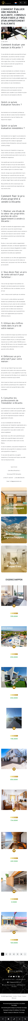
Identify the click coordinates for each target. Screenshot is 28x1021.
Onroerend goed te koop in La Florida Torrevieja (14, 1007)
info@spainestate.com (15, 982)
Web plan (14, 998)
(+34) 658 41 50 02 (9, 979)
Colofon (15, 996)
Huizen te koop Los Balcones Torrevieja (14, 1012)
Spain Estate (14, 467)
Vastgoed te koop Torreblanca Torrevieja (14, 1010)
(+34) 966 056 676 (20, 979)
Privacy (19, 996)
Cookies (24, 996)
